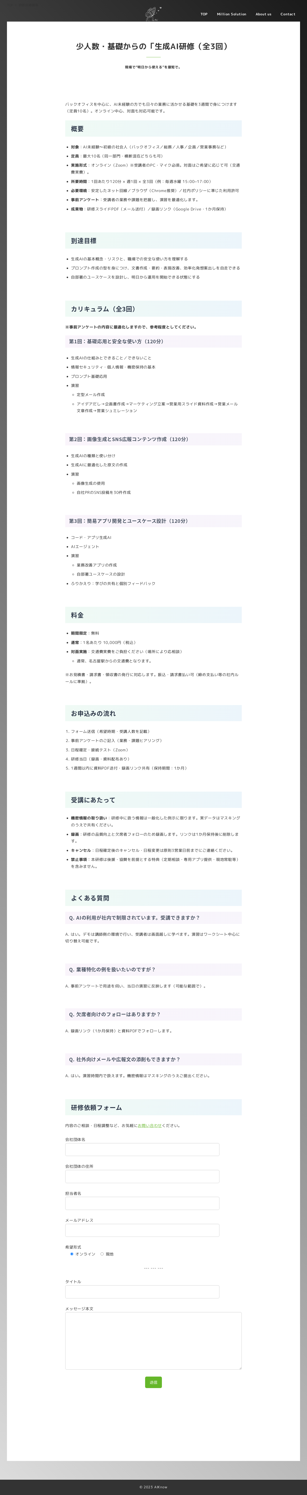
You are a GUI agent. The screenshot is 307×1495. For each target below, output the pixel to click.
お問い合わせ (150, 1125)
